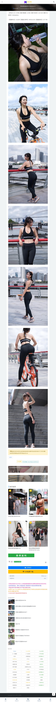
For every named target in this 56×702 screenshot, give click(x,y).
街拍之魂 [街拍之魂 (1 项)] (15, 680)
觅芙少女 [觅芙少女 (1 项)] (15, 682)
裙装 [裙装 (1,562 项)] (42, 680)
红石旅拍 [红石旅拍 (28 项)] (15, 677)
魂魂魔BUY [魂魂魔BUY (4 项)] (41, 685)
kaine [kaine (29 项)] (15, 651)
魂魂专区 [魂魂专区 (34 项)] (28, 685)
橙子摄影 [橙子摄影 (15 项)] (15, 666)
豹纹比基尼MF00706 (20, 600)
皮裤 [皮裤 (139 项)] (28, 674)
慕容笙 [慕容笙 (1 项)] (28, 664)
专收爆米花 (40, 8)
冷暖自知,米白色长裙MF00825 (23, 618)
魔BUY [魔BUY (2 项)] (14, 687)
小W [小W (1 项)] (28, 661)
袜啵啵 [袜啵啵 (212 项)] (28, 680)
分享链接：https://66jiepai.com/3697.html (30, 461)
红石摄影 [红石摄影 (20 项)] (42, 674)
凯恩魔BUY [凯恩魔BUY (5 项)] (41, 656)
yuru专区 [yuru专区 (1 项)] (28, 651)
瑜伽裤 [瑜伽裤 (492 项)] (15, 674)
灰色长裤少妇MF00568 (14, 516)
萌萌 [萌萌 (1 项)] (42, 677)
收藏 (19, 461)
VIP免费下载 (28, 572)
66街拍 (19, 695)
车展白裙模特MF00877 (21, 612)
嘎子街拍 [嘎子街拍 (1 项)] (15, 661)
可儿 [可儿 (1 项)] (28, 659)
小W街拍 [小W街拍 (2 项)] (42, 661)
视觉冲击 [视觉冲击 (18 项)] (28, 682)
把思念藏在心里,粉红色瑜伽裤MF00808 (25, 606)
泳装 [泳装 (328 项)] (15, 669)
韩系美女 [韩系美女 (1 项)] (15, 685)
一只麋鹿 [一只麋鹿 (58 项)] (15, 653)
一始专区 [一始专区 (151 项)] (28, 653)
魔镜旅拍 (39, 699)
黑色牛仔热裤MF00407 (21, 641)
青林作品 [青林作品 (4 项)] (42, 682)
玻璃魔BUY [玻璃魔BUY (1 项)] (41, 672)
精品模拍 (16, 8)
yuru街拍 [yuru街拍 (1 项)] (42, 651)
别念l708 (17, 624)
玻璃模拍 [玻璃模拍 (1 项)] (28, 672)
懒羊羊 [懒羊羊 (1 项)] (41, 664)
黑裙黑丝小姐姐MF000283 (22, 629)
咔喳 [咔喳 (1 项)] (42, 659)
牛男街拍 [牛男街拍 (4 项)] (42, 669)
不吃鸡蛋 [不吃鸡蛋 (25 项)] (42, 653)
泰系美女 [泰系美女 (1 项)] (42, 666)
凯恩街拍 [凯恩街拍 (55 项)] (28, 656)
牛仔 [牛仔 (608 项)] (28, 669)
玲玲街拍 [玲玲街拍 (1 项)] (15, 672)
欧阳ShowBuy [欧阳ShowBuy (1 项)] (28, 666)
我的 (50, 699)
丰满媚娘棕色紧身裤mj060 (36, 516)
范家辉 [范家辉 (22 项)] (28, 677)
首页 (5, 699)
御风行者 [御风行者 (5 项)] (15, 664)
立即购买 (28, 567)
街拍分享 (16, 699)
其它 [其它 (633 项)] (15, 656)
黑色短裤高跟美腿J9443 (14, 548)
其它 (11, 457)
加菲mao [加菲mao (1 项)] (15, 659)
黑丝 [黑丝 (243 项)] (28, 687)
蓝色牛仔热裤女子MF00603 (22, 635)
